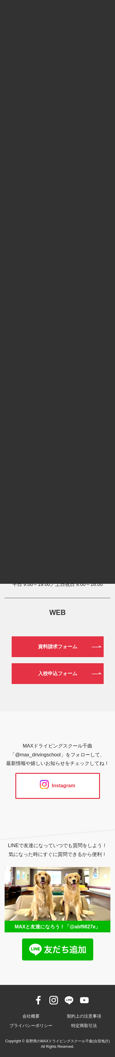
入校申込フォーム (57, 673)
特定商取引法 (84, 1025)
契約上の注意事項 (84, 1016)
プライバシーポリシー (31, 1025)
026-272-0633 (57, 570)
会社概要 (31, 1016)
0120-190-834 (57, 539)
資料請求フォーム (57, 646)
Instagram (57, 785)
